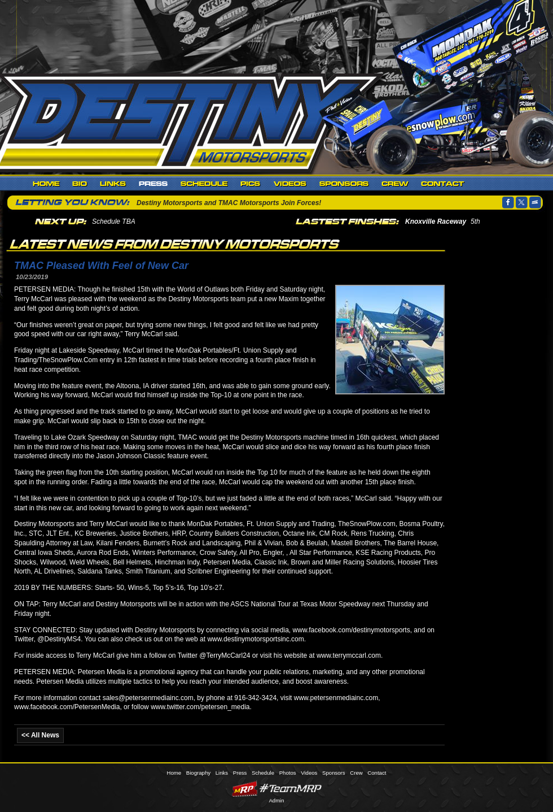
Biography (80, 184)
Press (153, 184)
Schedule (204, 184)
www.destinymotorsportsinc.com (255, 639)
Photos (251, 184)
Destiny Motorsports (189, 120)
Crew (395, 184)
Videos (290, 184)
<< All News (40, 735)
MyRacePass (276, 788)
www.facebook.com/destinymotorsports (351, 630)
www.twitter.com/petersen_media (200, 707)
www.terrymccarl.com (349, 655)
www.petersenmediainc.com (336, 698)
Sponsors (344, 184)
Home (46, 184)
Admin (276, 800)
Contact (443, 184)
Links (113, 184)
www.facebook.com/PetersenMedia (67, 707)
